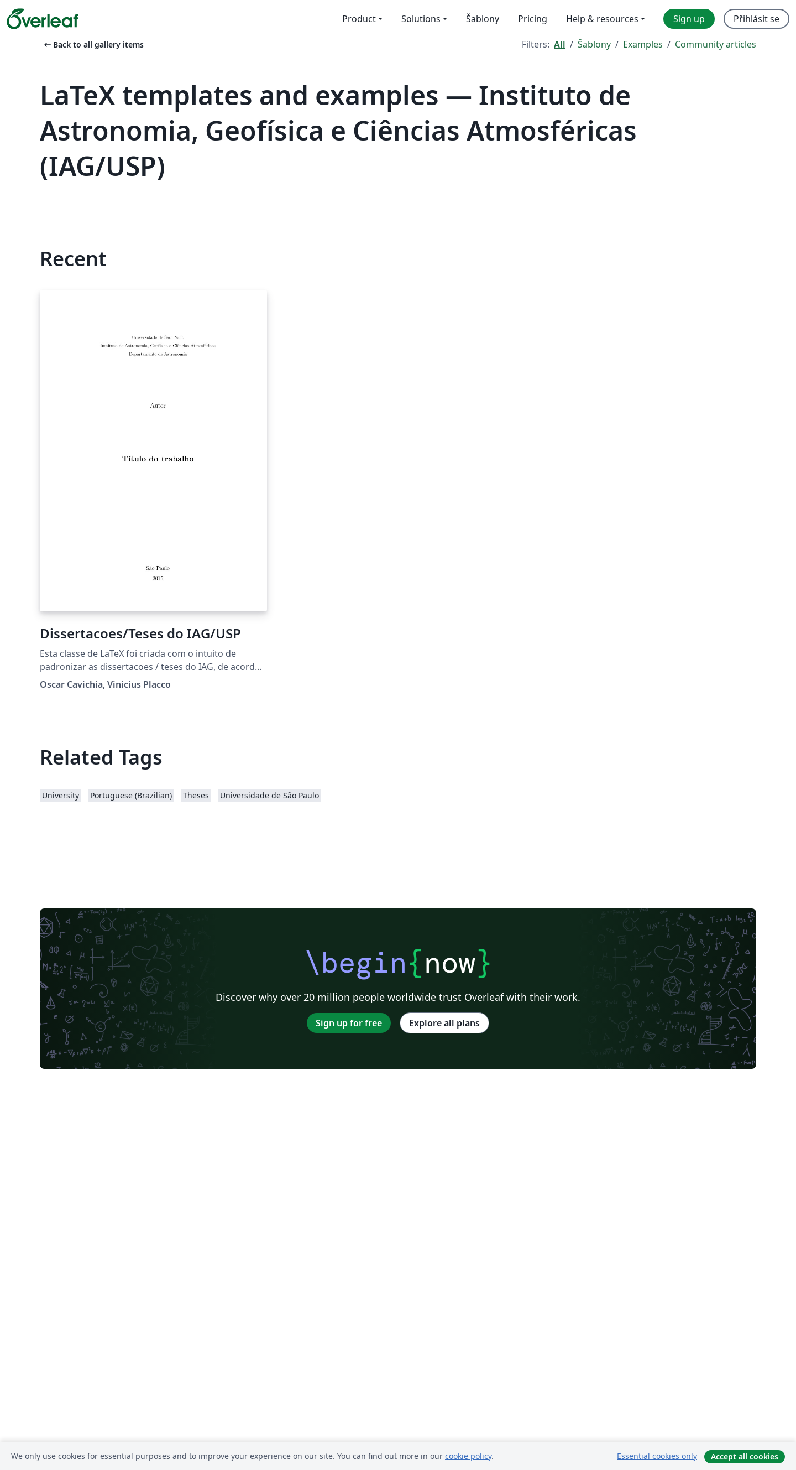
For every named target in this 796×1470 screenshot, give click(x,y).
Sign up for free (349, 1023)
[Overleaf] (42, 19)
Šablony (594, 44)
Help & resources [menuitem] (602, 19)
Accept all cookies (744, 1456)
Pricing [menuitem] (532, 19)
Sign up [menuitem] (689, 19)
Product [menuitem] (359, 19)
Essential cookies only (657, 1456)
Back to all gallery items (93, 44)
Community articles (715, 44)
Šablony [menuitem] (482, 19)
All (559, 44)
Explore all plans (444, 1023)
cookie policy (468, 1456)
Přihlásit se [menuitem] (756, 19)
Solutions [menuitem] (421, 19)
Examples (643, 44)
